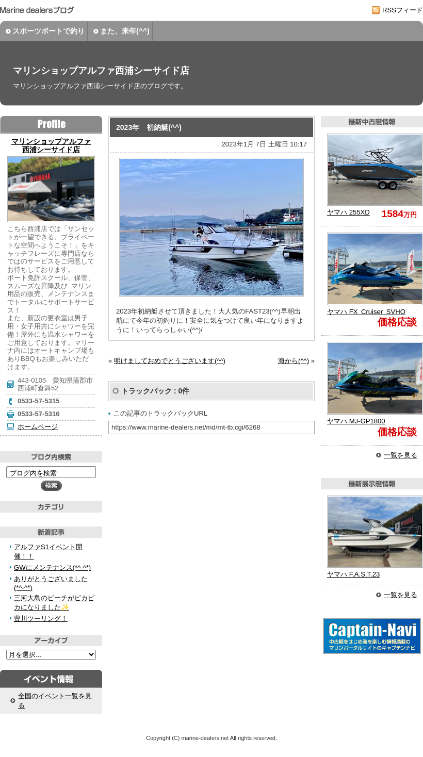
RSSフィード (402, 10)
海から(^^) (293, 361)
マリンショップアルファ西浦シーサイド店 (101, 70)
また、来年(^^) (125, 31)
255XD (348, 212)
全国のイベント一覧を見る (55, 700)
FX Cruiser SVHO (366, 312)
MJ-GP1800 (356, 421)
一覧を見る (400, 455)
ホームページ (38, 427)
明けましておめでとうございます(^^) (169, 361)
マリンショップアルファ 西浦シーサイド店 (51, 145)
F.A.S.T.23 (353, 574)
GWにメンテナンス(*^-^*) (52, 567)
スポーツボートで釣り (48, 31)
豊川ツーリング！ (41, 618)
